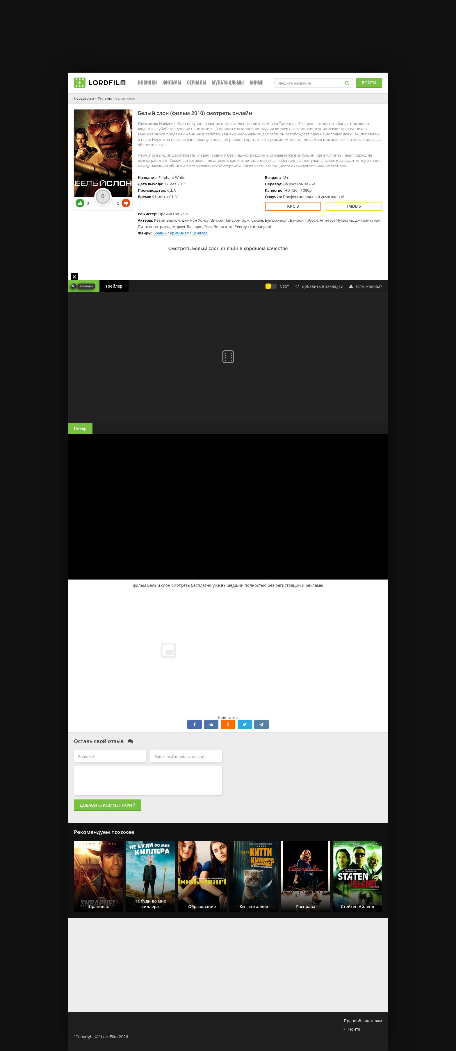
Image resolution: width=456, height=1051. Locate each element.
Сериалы (196, 83)
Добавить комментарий (108, 805)
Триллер (200, 233)
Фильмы (172, 83)
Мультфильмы (228, 83)
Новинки (147, 83)
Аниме (256, 83)
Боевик (160, 233)
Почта (354, 1029)
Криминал (179, 233)
